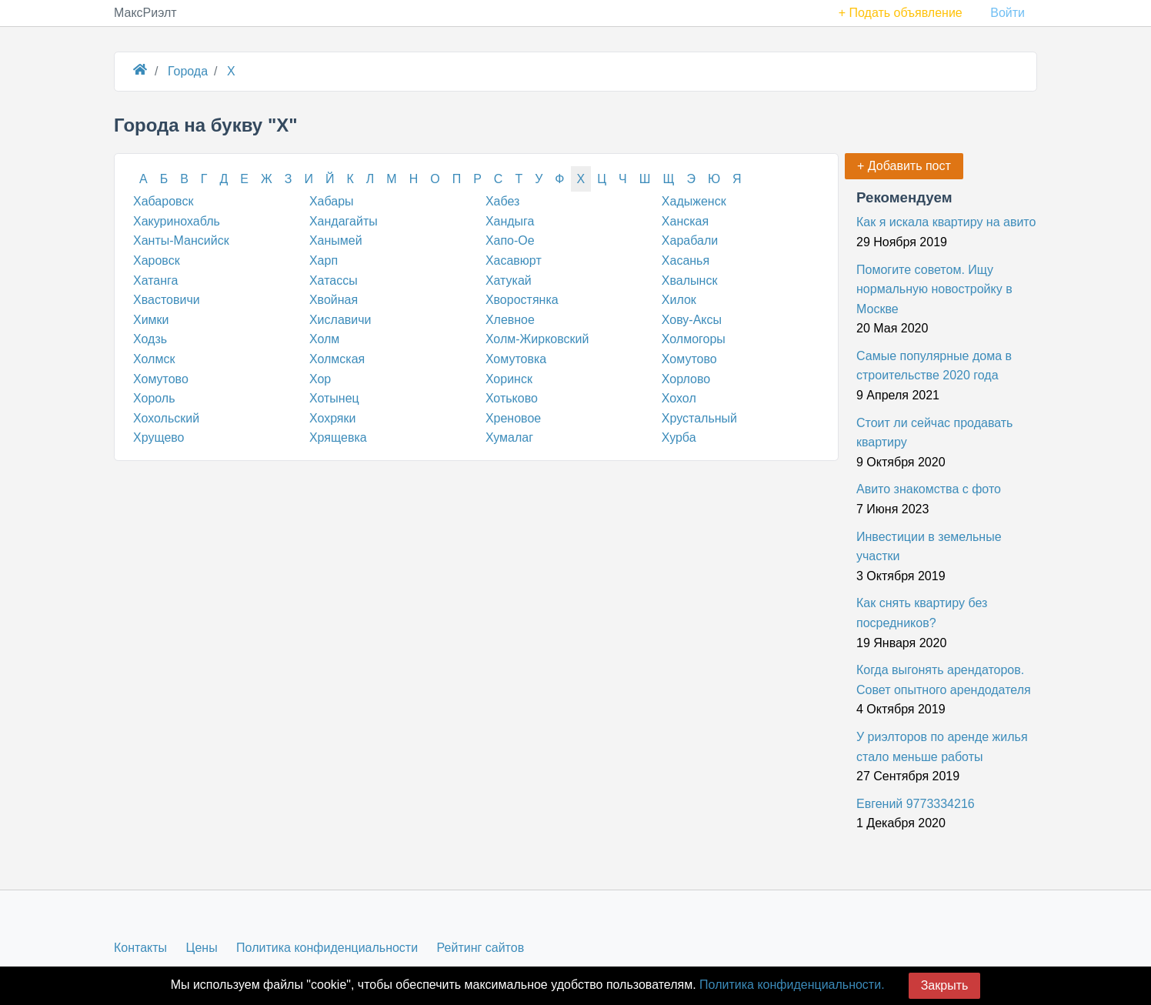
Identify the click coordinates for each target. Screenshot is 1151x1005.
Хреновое (513, 418)
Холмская (337, 359)
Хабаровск (163, 201)
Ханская (685, 221)
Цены (202, 947)
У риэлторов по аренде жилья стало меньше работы (942, 746)
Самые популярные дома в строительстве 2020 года (934, 365)
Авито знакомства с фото (928, 489)
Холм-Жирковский (537, 339)
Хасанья (685, 260)
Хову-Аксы (692, 319)
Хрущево (159, 437)
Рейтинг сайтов (481, 947)
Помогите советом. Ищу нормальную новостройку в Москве (934, 289)
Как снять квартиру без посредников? (921, 612)
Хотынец (334, 398)
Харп (323, 260)
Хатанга (155, 280)
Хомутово (689, 359)
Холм (324, 339)
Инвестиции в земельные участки (929, 546)
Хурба (679, 437)
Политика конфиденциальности (327, 947)
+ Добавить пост (904, 165)
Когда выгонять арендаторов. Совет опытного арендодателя (943, 679)
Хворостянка (522, 299)
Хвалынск (690, 280)
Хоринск (508, 379)
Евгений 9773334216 (915, 803)
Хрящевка (338, 437)
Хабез (502, 201)
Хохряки (332, 418)
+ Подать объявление (901, 12)
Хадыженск (694, 201)
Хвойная (333, 299)
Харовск (156, 260)
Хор (320, 379)
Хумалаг (509, 437)
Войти (1007, 12)
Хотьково (511, 398)
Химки (151, 319)
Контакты (140, 947)
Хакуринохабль (176, 221)
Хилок (679, 299)
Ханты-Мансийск (181, 240)
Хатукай (508, 280)
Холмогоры (694, 339)
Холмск (154, 359)
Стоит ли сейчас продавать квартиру (934, 432)
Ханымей (335, 240)
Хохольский (166, 418)
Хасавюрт (513, 260)
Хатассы (333, 280)
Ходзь (150, 339)
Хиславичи (340, 319)
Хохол (679, 398)
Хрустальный (699, 418)
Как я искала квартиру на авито (946, 222)
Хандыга (510, 221)
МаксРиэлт (145, 12)
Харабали (690, 240)
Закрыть (945, 985)
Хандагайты (343, 221)
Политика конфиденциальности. (791, 984)
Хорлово (686, 379)
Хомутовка (515, 359)
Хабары (331, 201)
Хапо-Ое (510, 240)
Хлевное (510, 319)
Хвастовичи (166, 299)
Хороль (154, 398)
